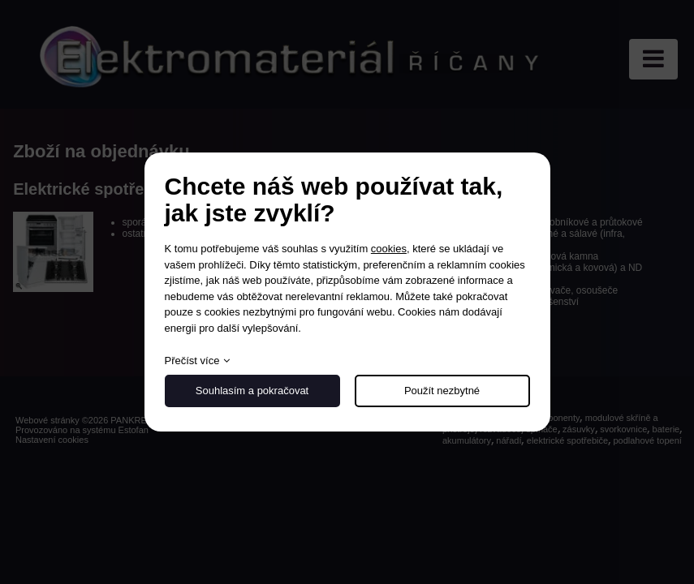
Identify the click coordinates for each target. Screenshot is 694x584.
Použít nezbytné (442, 390)
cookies (389, 249)
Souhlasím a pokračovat (252, 390)
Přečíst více (192, 360)
